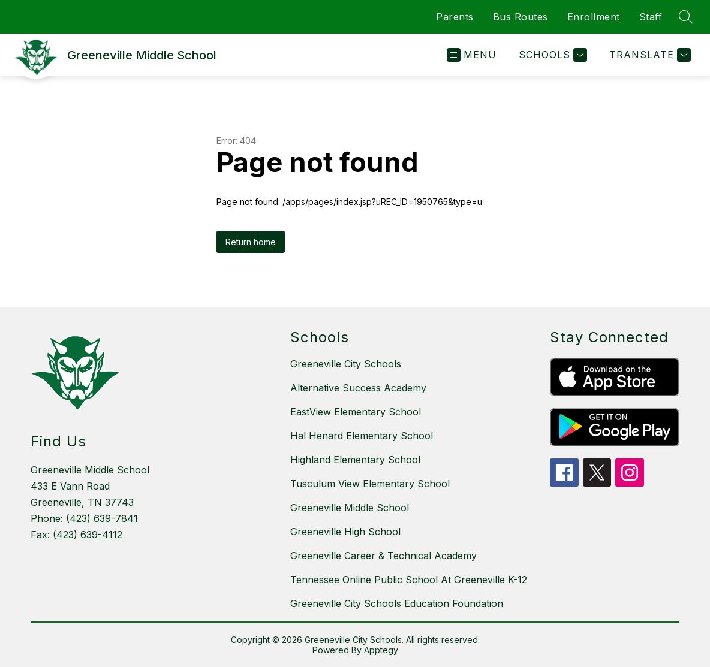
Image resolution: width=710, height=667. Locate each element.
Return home (250, 242)
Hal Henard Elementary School (361, 436)
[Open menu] (472, 54)
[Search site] (686, 17)
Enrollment (593, 17)
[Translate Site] (648, 54)
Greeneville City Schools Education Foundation (396, 603)
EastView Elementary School (355, 412)
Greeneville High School (345, 532)
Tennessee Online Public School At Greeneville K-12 (408, 579)
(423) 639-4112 (87, 535)
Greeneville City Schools (345, 364)
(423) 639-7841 (102, 518)
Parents (455, 17)
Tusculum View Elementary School (370, 484)
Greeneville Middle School (349, 508)
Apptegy (381, 650)
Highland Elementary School (355, 460)
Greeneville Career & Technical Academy (383, 556)
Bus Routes (520, 17)
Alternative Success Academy (358, 388)
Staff (651, 17)
